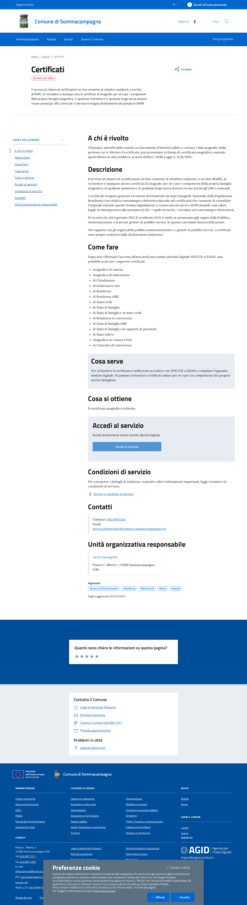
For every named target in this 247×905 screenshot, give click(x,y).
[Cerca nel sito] (226, 21)
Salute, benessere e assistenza (88, 827)
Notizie (185, 799)
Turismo (75, 833)
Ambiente (131, 816)
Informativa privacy (137, 854)
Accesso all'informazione (104, 588)
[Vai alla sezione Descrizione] (38, 157)
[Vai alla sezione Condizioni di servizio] (38, 191)
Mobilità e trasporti (136, 804)
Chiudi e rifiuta (180, 867)
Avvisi (184, 804)
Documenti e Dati (25, 827)
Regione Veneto (25, 5)
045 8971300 (28, 862)
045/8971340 (116, 519)
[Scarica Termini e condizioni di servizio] (110, 494)
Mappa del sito (23, 898)
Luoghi (185, 828)
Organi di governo (25, 799)
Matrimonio (147, 588)
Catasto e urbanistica (83, 799)
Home (34, 56)
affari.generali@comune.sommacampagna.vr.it (42, 871)
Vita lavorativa (134, 799)
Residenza (129, 588)
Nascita (175, 588)
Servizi (45, 56)
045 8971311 (28, 856)
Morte (162, 588)
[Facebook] (193, 21)
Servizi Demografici (105, 557)
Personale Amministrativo (30, 821)
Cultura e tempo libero (138, 827)
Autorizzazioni (78, 810)
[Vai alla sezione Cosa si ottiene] (38, 177)
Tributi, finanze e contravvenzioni (144, 821)
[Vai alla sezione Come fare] (38, 164)
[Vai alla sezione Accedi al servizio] (38, 184)
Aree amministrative (27, 804)
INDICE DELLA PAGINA (38, 140)
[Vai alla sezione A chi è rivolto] (38, 150)
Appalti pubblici (79, 821)
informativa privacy (105, 891)
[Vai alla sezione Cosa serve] (38, 171)
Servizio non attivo (43, 78)
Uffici (18, 810)
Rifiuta (160, 897)
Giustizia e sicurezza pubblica (142, 810)
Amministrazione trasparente (142, 848)
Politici (19, 816)
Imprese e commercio (138, 833)
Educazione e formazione (85, 816)
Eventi (184, 833)
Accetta (185, 897)
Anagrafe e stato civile (83, 804)
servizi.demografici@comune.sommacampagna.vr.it (129, 529)
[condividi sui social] (182, 69)
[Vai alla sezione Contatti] (38, 197)
